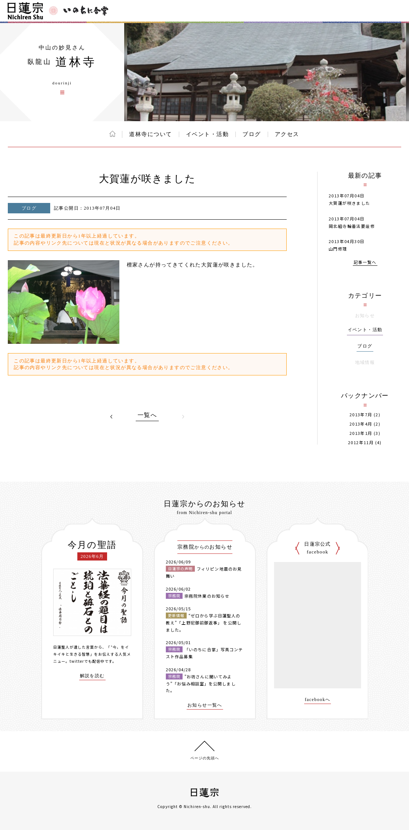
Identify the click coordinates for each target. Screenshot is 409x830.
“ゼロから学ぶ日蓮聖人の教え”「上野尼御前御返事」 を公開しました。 (203, 622)
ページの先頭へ (204, 758)
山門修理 (338, 249)
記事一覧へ (365, 262)
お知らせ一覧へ (204, 705)
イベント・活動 (207, 134)
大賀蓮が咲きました (349, 203)
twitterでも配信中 (87, 661)
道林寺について (150, 134)
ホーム (112, 134)
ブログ (251, 134)
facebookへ (318, 699)
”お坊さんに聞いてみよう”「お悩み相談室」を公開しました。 (201, 683)
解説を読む (92, 676)
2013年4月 (361, 424)
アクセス (287, 134)
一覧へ (147, 415)
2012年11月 (361, 442)
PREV (111, 416)
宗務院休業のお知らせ (206, 596)
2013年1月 (361, 433)
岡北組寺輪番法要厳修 (352, 226)
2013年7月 (361, 415)
